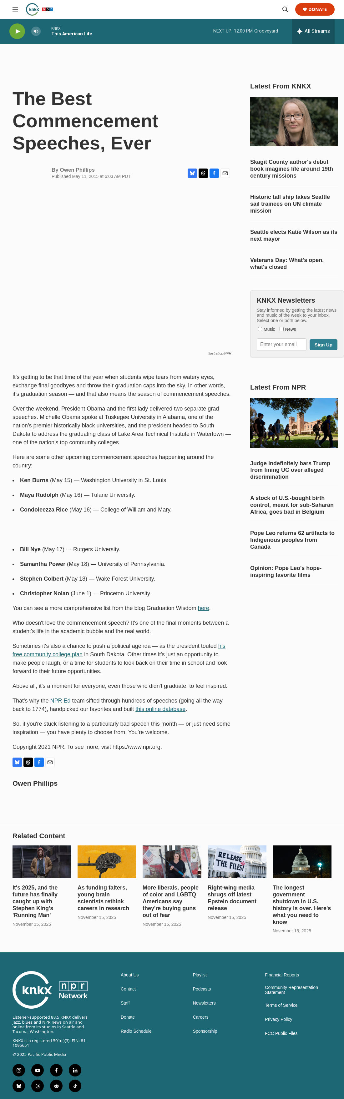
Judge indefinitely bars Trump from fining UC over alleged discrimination (290, 470)
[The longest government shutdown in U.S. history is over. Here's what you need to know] (302, 861)
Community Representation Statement (291, 990)
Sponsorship (205, 1031)
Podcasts (202, 989)
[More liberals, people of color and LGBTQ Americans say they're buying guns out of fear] (172, 861)
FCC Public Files (281, 1033)
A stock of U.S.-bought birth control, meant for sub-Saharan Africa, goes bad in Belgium (292, 505)
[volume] (36, 31)
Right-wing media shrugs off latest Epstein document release (232, 898)
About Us (130, 975)
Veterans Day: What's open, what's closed (287, 263)
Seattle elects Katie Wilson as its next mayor (293, 235)
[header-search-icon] (285, 9)
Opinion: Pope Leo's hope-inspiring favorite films (285, 571)
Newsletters (204, 1003)
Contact (128, 989)
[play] (17, 31)
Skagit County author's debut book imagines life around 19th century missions (291, 169)
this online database (160, 709)
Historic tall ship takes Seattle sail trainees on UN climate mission (290, 204)
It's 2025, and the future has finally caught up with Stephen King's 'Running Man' (35, 901)
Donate (317, 9)
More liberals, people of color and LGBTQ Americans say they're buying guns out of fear (171, 901)
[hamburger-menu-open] (15, 9)
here (203, 608)
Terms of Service (281, 1005)
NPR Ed (60, 701)
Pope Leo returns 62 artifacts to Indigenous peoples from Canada (292, 540)
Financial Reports (282, 975)
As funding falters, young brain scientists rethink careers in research (103, 898)
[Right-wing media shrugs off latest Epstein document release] (237, 861)
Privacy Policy (278, 1019)
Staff (125, 1003)
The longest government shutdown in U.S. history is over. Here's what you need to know (302, 905)
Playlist (200, 975)
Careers (201, 1017)
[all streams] (313, 31)
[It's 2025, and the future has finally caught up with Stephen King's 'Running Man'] (42, 861)
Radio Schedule (136, 1031)
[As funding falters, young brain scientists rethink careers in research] (107, 861)
